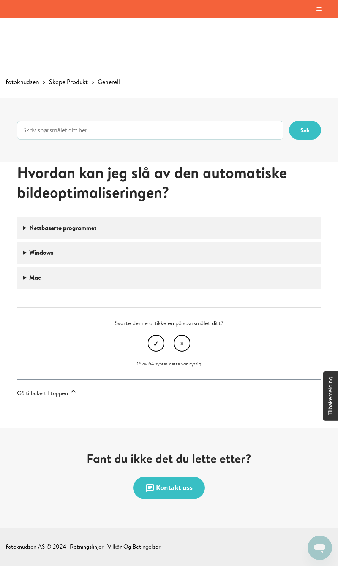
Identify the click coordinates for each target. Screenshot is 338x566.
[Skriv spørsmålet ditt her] (150, 130)
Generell (109, 82)
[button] (330, 396)
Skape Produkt (68, 82)
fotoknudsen (22, 82)
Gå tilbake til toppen (47, 392)
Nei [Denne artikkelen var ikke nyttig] (182, 343)
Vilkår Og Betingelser (134, 546)
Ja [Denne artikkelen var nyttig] (156, 343)
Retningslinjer (87, 546)
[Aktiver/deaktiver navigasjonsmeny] (318, 9)
